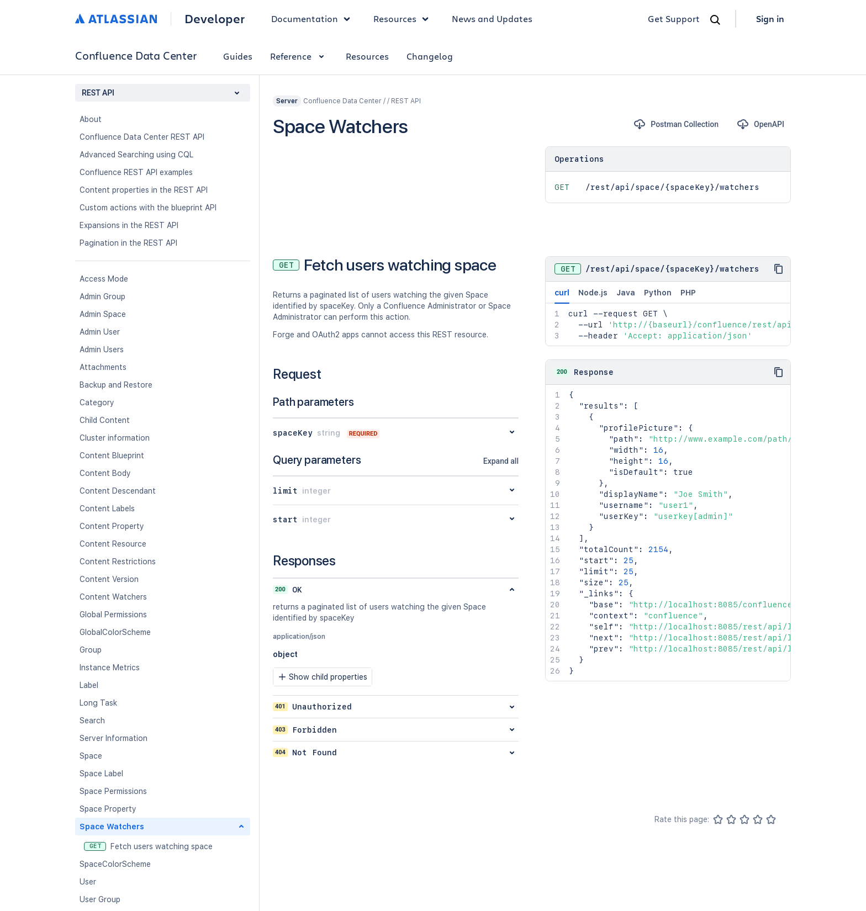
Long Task (98, 702)
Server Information (113, 738)
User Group (100, 899)
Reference (299, 56)
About (91, 119)
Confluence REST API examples (136, 172)
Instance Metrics (110, 667)
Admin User (100, 331)
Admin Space (103, 314)
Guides (237, 56)
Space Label (101, 773)
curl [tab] (562, 296)
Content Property (112, 526)
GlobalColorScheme (115, 632)
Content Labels (107, 508)
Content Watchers (113, 596)
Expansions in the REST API (129, 225)
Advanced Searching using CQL (136, 154)
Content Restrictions (118, 561)
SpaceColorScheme (115, 864)
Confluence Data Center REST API (142, 137)
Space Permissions (113, 791)
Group (91, 649)
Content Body (105, 473)
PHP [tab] (688, 292)
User (88, 881)
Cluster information (115, 437)
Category (97, 402)
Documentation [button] (313, 19)
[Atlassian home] (116, 19)
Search (92, 720)
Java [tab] (625, 292)
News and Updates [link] (492, 18)
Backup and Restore (116, 384)
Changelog (429, 56)
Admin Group (102, 296)
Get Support (674, 18)
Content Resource (113, 543)
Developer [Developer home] (214, 18)
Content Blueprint (112, 455)
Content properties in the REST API (144, 190)
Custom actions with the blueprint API (148, 207)
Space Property (108, 808)
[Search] (715, 20)
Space (91, 755)
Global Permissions (113, 614)
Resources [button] (403, 19)
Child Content (105, 420)
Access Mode (104, 278)
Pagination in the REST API (128, 243)
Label (89, 685)
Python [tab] (658, 292)
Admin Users (102, 349)
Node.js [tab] (593, 292)
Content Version (109, 579)
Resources (367, 56)
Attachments (103, 367)
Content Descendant (118, 490)
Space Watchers (112, 826)
